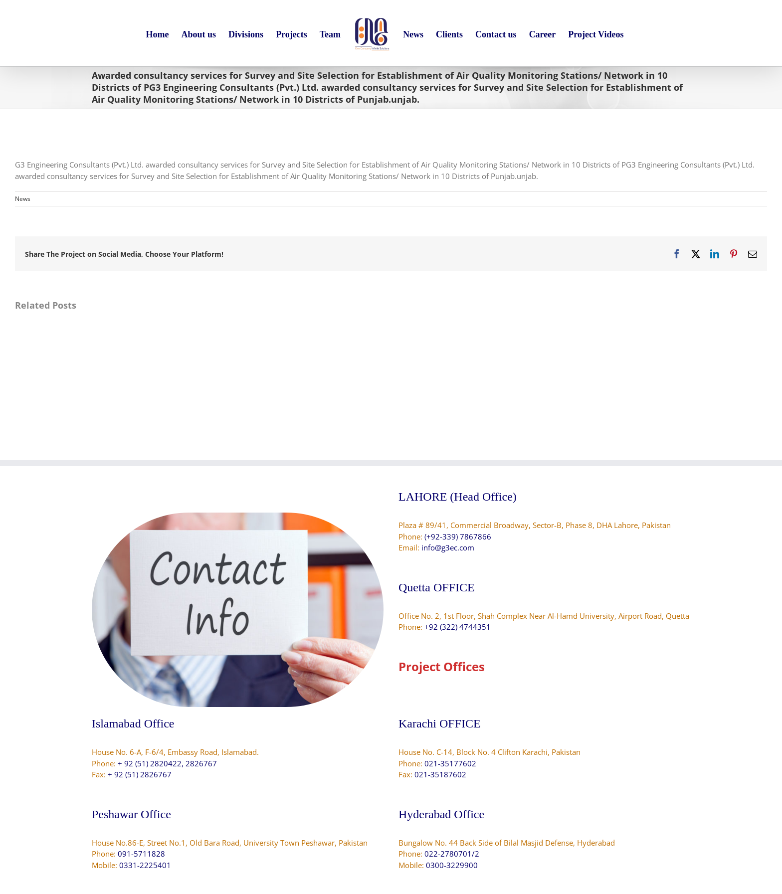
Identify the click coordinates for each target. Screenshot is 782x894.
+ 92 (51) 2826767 (140, 774)
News (22, 198)
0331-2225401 (145, 865)
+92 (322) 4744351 (457, 627)
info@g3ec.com (447, 547)
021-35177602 (450, 763)
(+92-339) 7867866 (457, 536)
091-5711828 (141, 854)
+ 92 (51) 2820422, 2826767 (167, 763)
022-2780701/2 (451, 854)
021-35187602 (440, 774)
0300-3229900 (452, 865)
